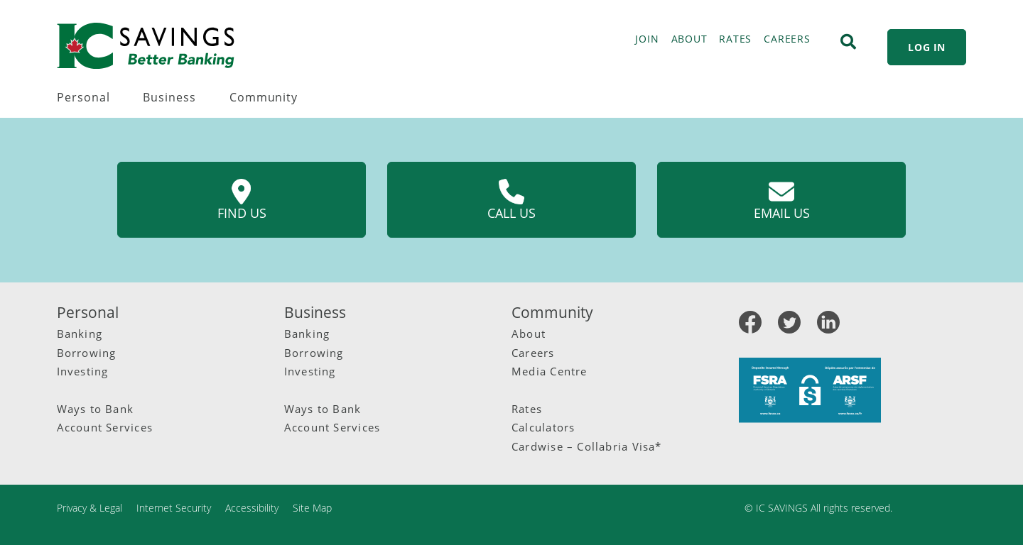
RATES (735, 38)
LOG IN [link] (927, 47)
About (529, 333)
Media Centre (550, 371)
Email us (782, 200)
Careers (533, 353)
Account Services (105, 427)
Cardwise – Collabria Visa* (587, 446)
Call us (511, 200)
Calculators (543, 427)
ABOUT (689, 38)
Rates (527, 409)
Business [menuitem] (169, 97)
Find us (241, 200)
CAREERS (787, 38)
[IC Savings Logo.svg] (145, 46)
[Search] (848, 42)
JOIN (647, 38)
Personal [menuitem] (83, 97)
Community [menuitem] (263, 97)
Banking (80, 333)
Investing (83, 371)
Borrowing (87, 353)
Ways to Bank (95, 409)
